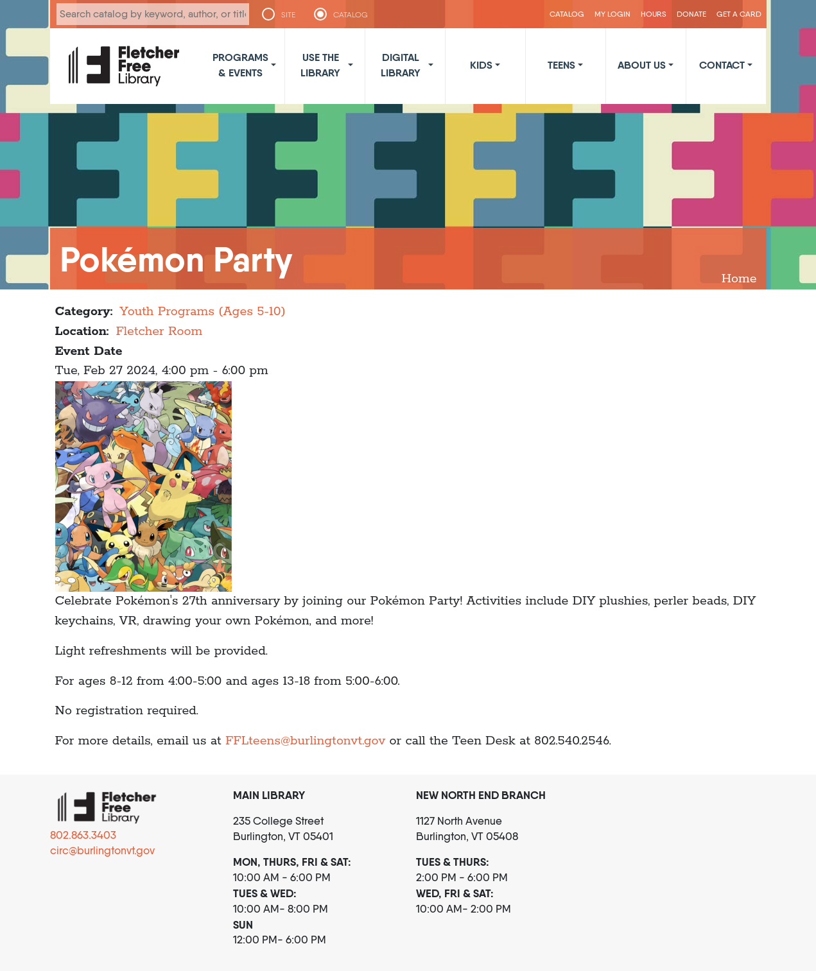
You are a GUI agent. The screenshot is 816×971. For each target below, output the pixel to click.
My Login (612, 14)
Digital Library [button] (401, 65)
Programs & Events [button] (240, 65)
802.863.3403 (83, 835)
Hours (653, 14)
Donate (691, 14)
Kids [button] (481, 64)
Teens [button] (561, 64)
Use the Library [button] (320, 65)
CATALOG (350, 14)
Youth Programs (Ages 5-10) (202, 312)
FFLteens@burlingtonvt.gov (305, 741)
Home (739, 279)
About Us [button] (642, 64)
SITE (288, 14)
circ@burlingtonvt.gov (102, 850)
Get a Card (738, 14)
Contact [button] (722, 64)
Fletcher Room (159, 331)
